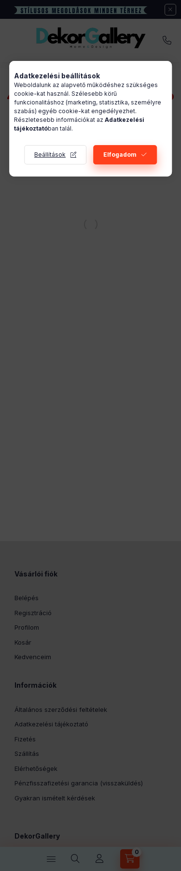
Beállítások (50, 154)
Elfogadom (120, 154)
